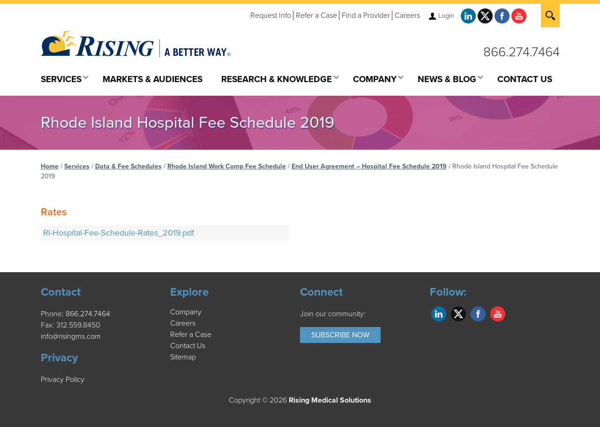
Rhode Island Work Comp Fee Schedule (226, 166)
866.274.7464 (521, 52)
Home (50, 166)
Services (77, 166)
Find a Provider (366, 15)
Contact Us (187, 346)
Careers (407, 15)
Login (446, 16)
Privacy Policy (62, 379)
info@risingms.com (71, 336)
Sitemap (183, 357)
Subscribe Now (340, 335)
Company (186, 312)
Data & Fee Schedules (128, 166)
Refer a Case (316, 15)
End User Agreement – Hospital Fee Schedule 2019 (369, 166)
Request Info (270, 15)
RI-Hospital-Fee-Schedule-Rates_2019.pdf (118, 233)
